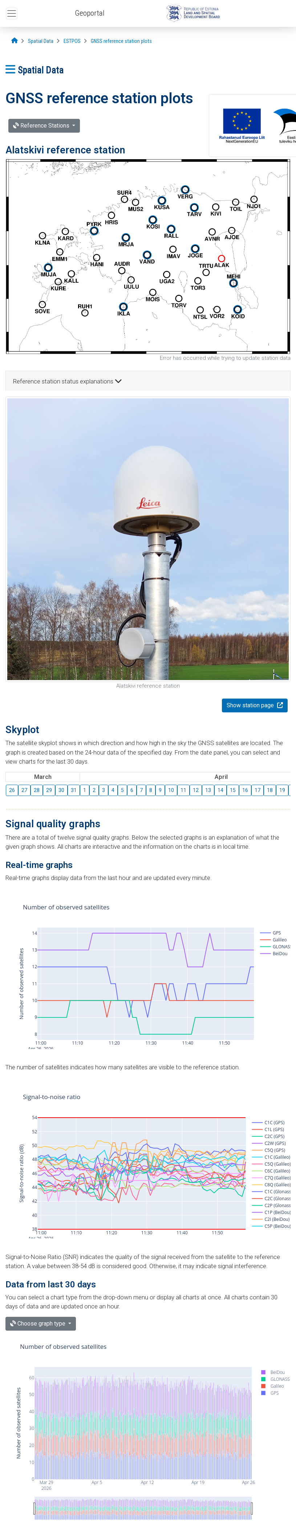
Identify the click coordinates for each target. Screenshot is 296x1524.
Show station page (251, 705)
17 (257, 790)
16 (245, 790)
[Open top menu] (11, 13)
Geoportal (90, 13)
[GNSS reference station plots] (121, 41)
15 (233, 790)
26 (12, 790)
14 (220, 790)
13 (208, 790)
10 (171, 790)
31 (74, 790)
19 (282, 790)
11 (183, 790)
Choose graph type (38, 1323)
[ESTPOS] (72, 41)
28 (37, 790)
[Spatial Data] (40, 41)
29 (49, 790)
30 (61, 790)
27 (24, 790)
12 (196, 790)
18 (270, 790)
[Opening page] (14, 41)
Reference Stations (42, 125)
